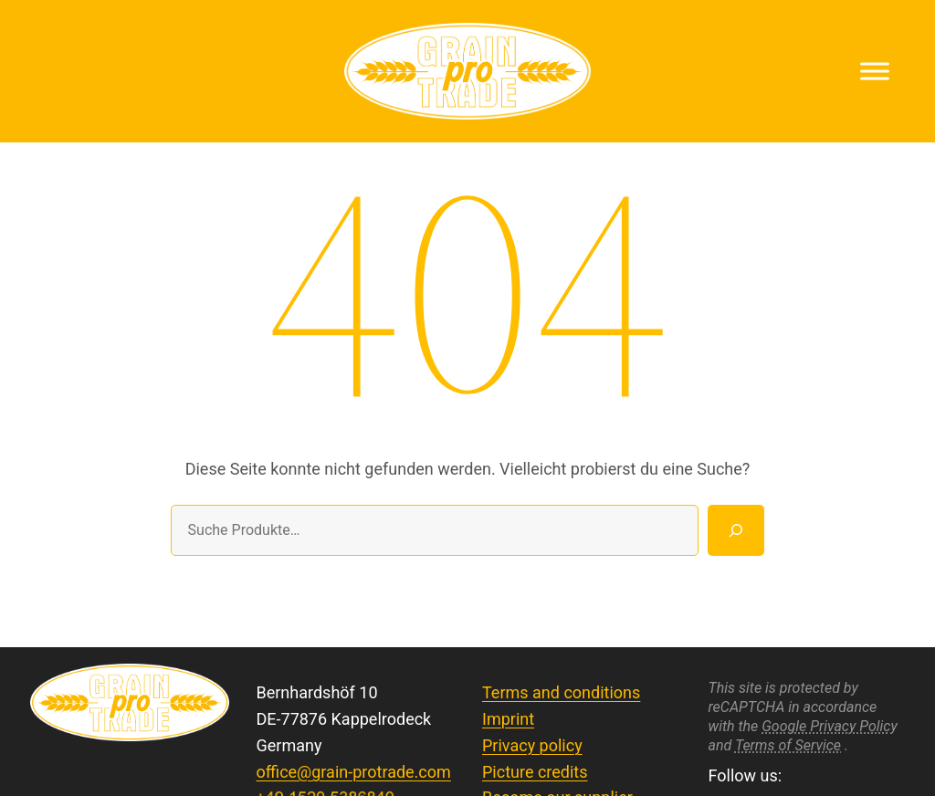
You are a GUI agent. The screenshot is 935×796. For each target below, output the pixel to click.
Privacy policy (532, 745)
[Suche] (736, 530)
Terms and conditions (561, 692)
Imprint (508, 718)
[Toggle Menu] (874, 70)
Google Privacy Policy (830, 726)
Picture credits (535, 771)
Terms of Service (788, 745)
